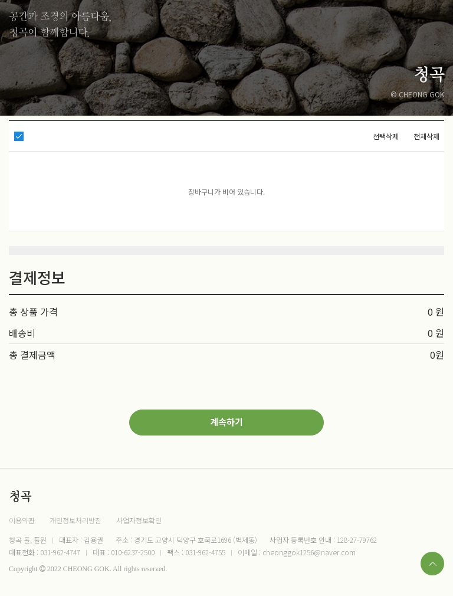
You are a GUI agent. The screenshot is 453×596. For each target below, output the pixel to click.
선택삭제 (386, 136)
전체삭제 (426, 136)
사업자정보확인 (139, 520)
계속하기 (226, 421)
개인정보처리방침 (75, 520)
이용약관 (22, 520)
